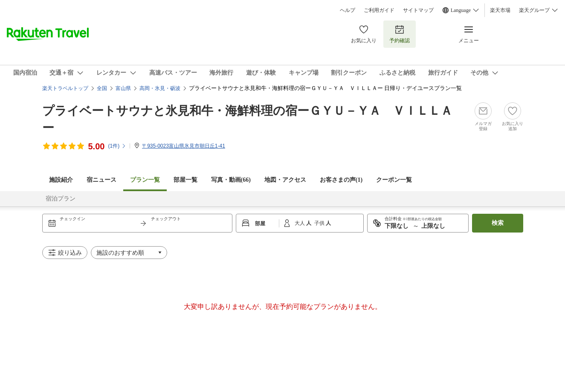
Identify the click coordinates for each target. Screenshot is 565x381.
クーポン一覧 (394, 180)
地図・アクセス (285, 180)
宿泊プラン (60, 198)
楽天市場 (500, 10)
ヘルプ (347, 10)
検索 (498, 223)
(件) (117, 145)
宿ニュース (101, 180)
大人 (300, 223)
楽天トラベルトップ (65, 88)
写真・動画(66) (231, 180)
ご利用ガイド (379, 10)
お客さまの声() (341, 180)
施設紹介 (61, 180)
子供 (320, 223)
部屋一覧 (185, 180)
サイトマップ (418, 10)
